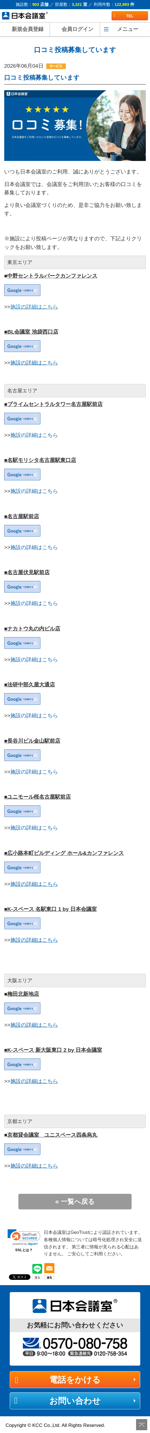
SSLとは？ (24, 1250)
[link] (24, 1237)
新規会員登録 (27, 29)
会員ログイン (77, 29)
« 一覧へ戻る (75, 1201)
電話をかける (75, 1379)
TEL (124, 16)
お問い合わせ (75, 1400)
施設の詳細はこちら (34, 307)
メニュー (127, 29)
